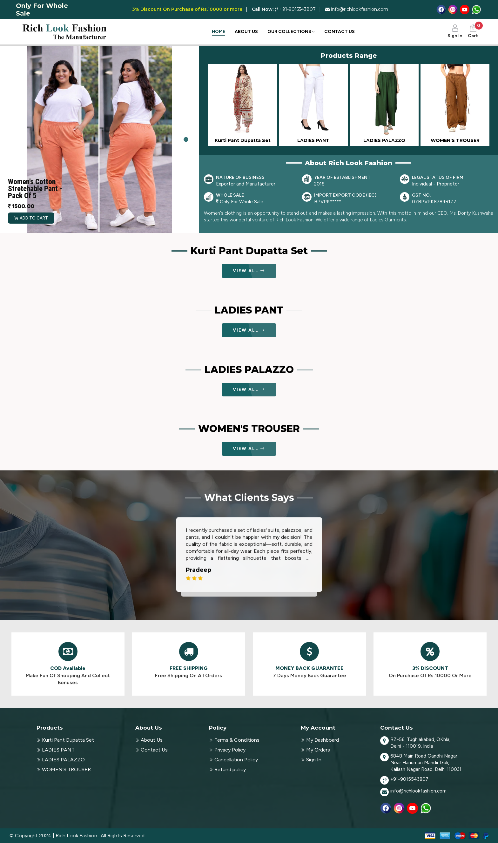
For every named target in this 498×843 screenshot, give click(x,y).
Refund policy (230, 769)
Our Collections (291, 31)
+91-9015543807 (409, 779)
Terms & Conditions (236, 740)
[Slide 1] (186, 139)
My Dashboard (322, 740)
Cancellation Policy (236, 760)
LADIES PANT (58, 750)
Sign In (313, 760)
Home (218, 31)
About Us (246, 31)
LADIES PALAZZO (63, 760)
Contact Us (339, 31)
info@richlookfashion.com (418, 791)
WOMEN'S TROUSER (66, 769)
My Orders (318, 750)
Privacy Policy (230, 750)
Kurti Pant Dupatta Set (68, 740)
